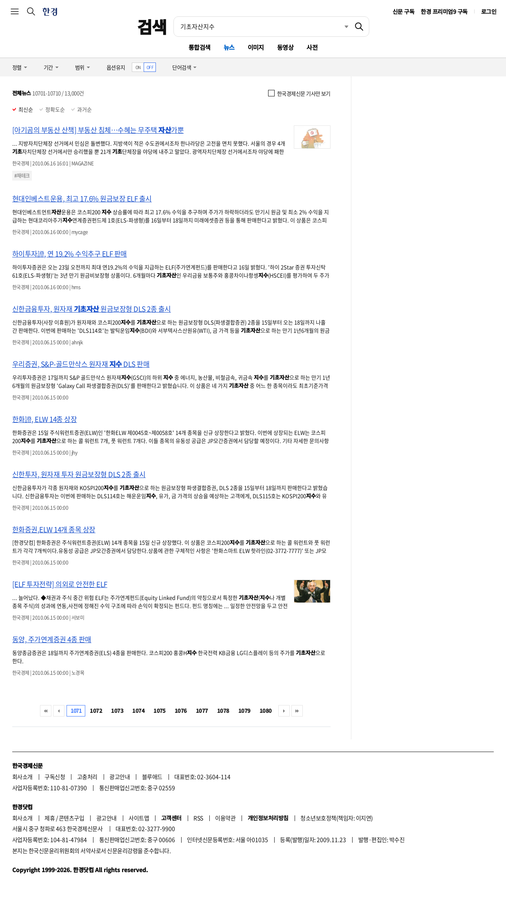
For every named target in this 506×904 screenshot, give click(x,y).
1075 (159, 710)
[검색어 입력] (261, 26)
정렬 (17, 67)
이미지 (256, 47)
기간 (48, 67)
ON (138, 67)
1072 (96, 710)
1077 (202, 710)
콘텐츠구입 (71, 818)
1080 (266, 710)
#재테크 (22, 175)
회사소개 (22, 776)
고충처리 (87, 776)
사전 (311, 47)
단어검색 (181, 67)
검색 (152, 27)
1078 (223, 710)
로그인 (488, 11)
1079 (244, 710)
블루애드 (152, 776)
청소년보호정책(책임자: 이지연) (336, 818)
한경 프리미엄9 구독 (444, 11)
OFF (149, 67)
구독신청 (54, 776)
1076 (181, 710)
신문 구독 (403, 11)
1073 (117, 710)
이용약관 (225, 818)
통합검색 (200, 47)
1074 (138, 710)
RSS (198, 818)
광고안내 (119, 776)
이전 (58, 711)
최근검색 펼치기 (340, 26)
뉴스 (229, 47)
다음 (284, 711)
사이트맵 (139, 818)
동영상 (285, 47)
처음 (45, 711)
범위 (79, 67)
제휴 (49, 818)
